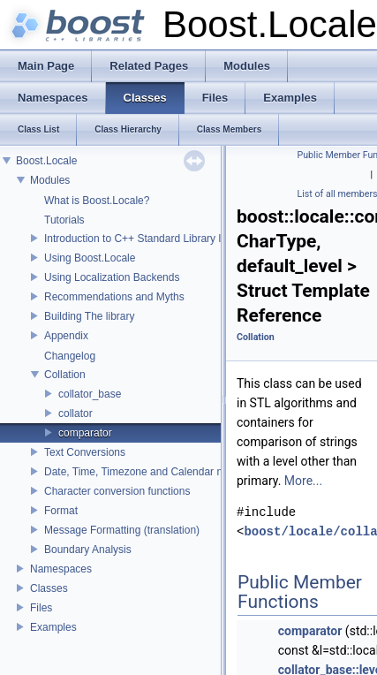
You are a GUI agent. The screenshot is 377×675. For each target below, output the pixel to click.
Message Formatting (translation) (122, 530)
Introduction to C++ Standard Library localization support (176, 238)
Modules (50, 180)
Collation (65, 374)
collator (75, 413)
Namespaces (61, 569)
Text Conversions (84, 452)
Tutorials (64, 220)
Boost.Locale (46, 161)
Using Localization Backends (111, 277)
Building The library (89, 316)
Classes (49, 588)
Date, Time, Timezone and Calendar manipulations (163, 472)
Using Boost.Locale (89, 258)
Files (41, 608)
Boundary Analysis (88, 549)
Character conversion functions (117, 491)
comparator (85, 433)
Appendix (66, 336)
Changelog (69, 356)
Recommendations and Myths (114, 297)
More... (303, 481)
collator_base (89, 394)
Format (61, 510)
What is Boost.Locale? (96, 200)
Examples (53, 627)
